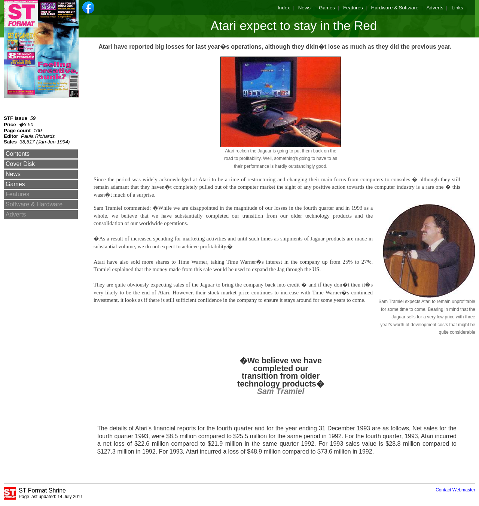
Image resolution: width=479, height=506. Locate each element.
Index (284, 7)
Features (353, 7)
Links (457, 7)
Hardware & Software (395, 7)
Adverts (434, 7)
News (304, 7)
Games (327, 7)
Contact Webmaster (455, 490)
